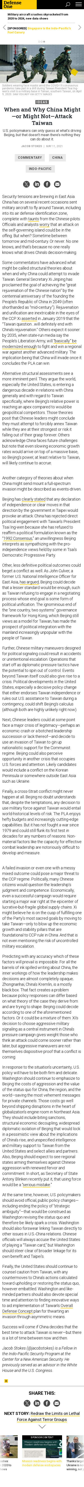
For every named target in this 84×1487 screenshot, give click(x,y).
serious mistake (36, 1184)
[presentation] (4, 1453)
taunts (33, 218)
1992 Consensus (17, 538)
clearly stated (33, 499)
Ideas (42, 102)
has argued (29, 582)
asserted (29, 318)
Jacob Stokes (31, 146)
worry (44, 224)
